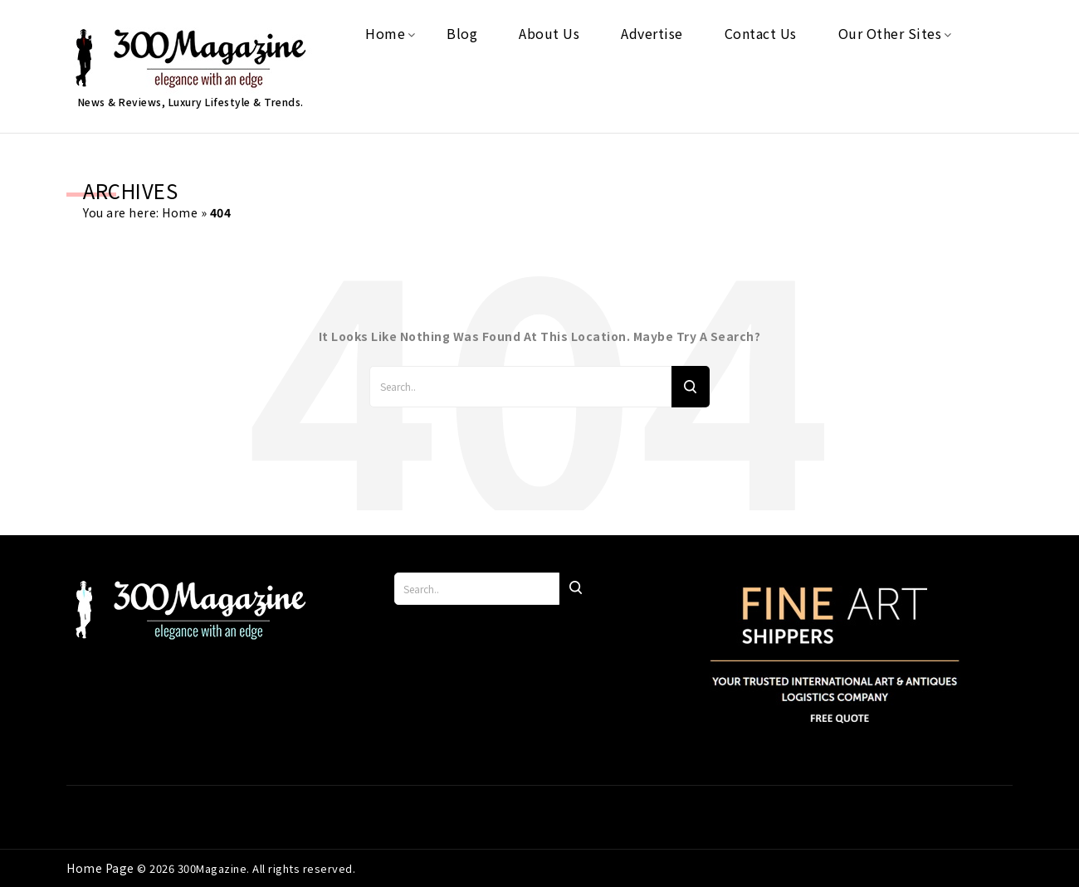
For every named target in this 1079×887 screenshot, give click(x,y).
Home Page (101, 868)
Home (180, 212)
